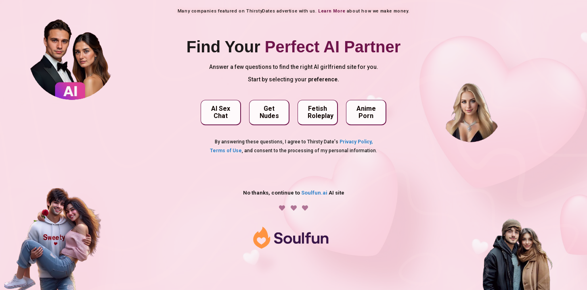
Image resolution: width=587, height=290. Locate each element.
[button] (221, 112)
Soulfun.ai (314, 193)
